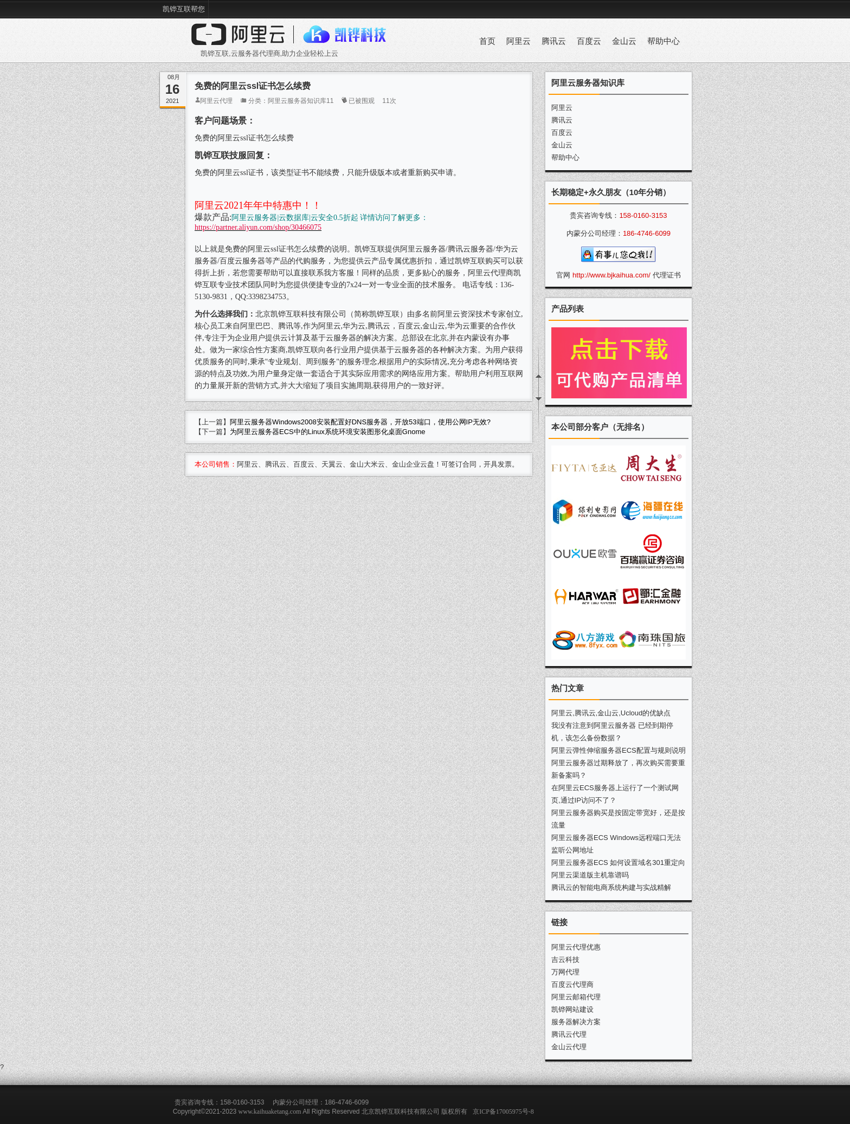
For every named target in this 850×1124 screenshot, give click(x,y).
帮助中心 (663, 41)
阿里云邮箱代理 (576, 997)
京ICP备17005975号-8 (503, 1111)
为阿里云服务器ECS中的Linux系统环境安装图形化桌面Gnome (327, 432)
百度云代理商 (572, 984)
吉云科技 (565, 959)
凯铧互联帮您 (184, 9)
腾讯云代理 (569, 1034)
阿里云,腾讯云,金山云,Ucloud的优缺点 (611, 713)
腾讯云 (554, 41)
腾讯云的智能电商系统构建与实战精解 (611, 887)
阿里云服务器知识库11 (300, 101)
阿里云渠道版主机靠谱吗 (590, 875)
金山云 (624, 41)
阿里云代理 (216, 101)
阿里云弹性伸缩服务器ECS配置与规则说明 (618, 750)
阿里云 (518, 41)
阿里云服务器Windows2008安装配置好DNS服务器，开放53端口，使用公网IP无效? (360, 422)
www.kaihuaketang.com (270, 1111)
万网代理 (565, 972)
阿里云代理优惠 (576, 947)
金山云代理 (569, 1047)
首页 (487, 41)
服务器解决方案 (576, 1022)
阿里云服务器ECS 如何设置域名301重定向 (618, 862)
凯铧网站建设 (572, 1009)
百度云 (589, 41)
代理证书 (667, 275)
